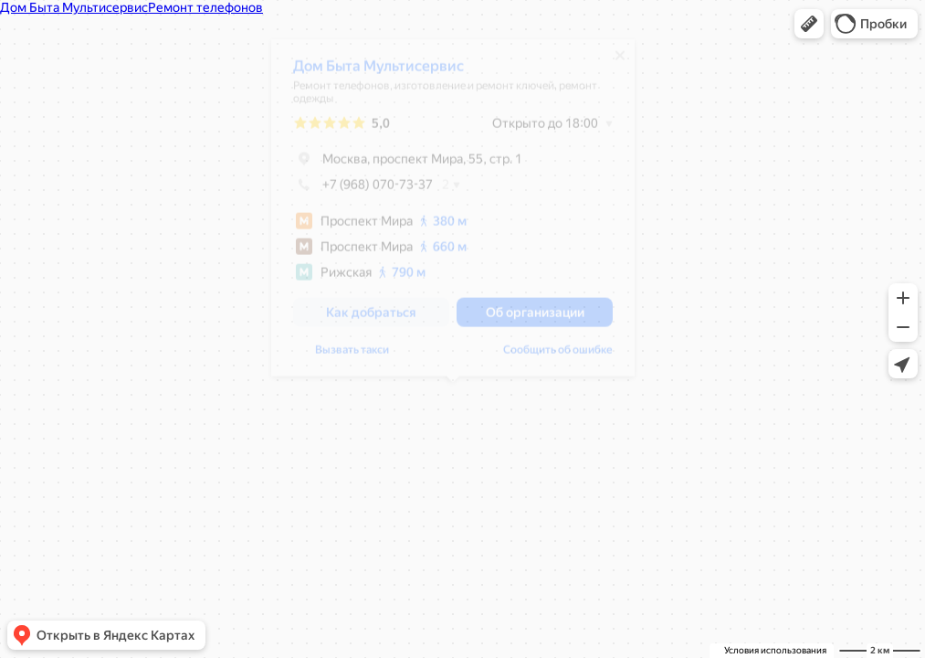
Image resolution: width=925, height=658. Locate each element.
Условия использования (775, 650)
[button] (809, 23)
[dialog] (453, 214)
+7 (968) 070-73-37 (363, 191)
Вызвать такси (352, 356)
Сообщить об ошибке (558, 356)
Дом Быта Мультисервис (378, 72)
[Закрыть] (620, 62)
